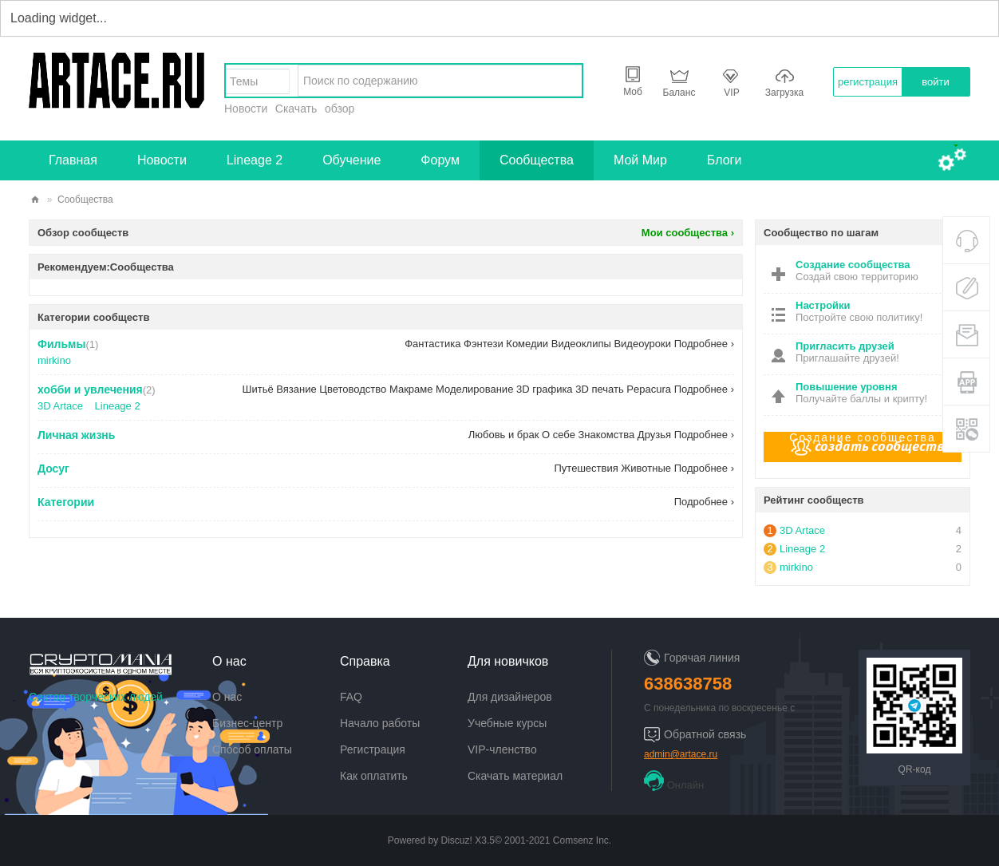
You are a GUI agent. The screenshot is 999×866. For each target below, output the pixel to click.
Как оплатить (374, 775)
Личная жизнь (76, 435)
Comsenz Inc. (582, 840)
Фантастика (432, 344)
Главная (73, 160)
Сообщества (537, 160)
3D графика (544, 389)
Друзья (654, 435)
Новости (245, 108)
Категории (66, 502)
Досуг (53, 468)
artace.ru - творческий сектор (35, 200)
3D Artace (60, 406)
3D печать (599, 389)
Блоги (724, 160)
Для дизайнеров (510, 696)
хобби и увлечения (90, 389)
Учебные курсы (507, 723)
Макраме (411, 389)
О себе (558, 435)
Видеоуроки (642, 344)
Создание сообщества (862, 437)
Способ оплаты (252, 749)
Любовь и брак (503, 435)
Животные (646, 468)
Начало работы (380, 723)
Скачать (296, 108)
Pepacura (648, 389)
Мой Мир (640, 160)
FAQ (351, 696)
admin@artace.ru (680, 754)
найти (566, 80)
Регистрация (372, 749)
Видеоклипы (581, 344)
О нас (227, 696)
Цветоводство (352, 389)
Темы (244, 81)
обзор (339, 108)
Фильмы (61, 344)
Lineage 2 (254, 160)
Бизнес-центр (247, 723)
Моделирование (474, 389)
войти (935, 82)
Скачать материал (515, 775)
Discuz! (456, 840)
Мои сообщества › (688, 233)
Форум (440, 160)
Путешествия (586, 468)
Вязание (296, 389)
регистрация (868, 82)
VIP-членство (502, 749)
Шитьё (258, 389)
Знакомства (606, 435)
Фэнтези (483, 344)
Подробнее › (704, 344)
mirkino (54, 360)
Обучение (351, 160)
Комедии (527, 344)
